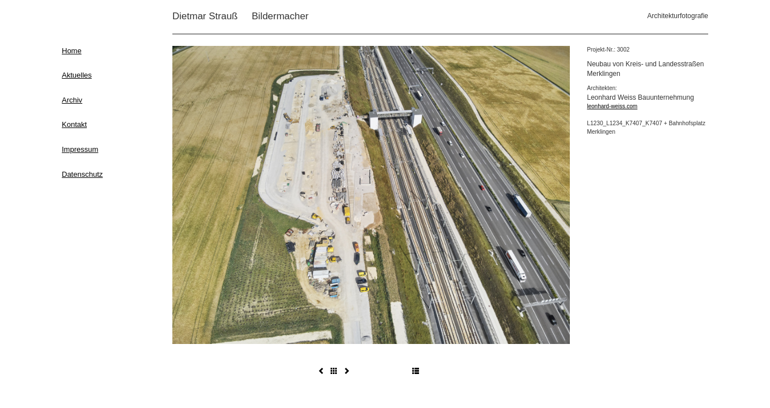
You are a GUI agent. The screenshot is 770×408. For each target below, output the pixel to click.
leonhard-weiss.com (612, 106)
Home (72, 50)
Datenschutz (82, 174)
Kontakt (74, 124)
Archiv (72, 100)
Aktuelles (77, 75)
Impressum (80, 149)
